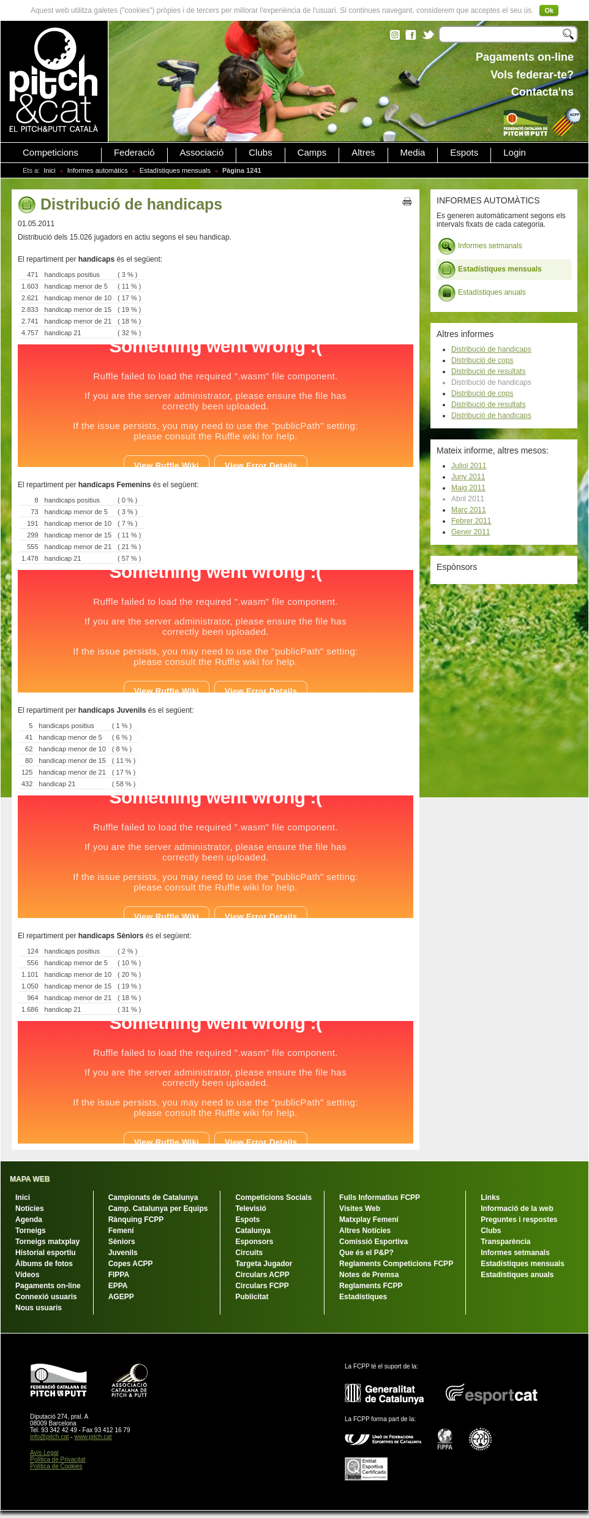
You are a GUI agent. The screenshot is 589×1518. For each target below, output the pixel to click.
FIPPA (118, 1274)
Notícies (29, 1208)
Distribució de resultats (488, 371)
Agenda (28, 1219)
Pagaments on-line (48, 1285)
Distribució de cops (482, 360)
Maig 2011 (468, 488)
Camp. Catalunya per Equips (158, 1208)
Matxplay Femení (369, 1219)
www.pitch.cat (92, 1436)
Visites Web (359, 1208)
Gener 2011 (470, 532)
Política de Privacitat (58, 1459)
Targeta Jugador (263, 1263)
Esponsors (254, 1241)
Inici (49, 170)
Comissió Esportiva (373, 1241)
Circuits (249, 1252)
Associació (202, 152)
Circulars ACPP (262, 1274)
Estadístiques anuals (482, 293)
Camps (312, 152)
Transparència (505, 1241)
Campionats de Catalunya (153, 1197)
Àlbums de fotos (44, 1263)
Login (514, 152)
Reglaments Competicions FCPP (396, 1263)
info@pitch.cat (49, 1436)
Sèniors (121, 1241)
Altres (363, 152)
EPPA (118, 1285)
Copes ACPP (130, 1263)
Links (490, 1197)
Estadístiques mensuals (175, 170)
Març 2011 (468, 510)
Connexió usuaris (46, 1296)
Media (413, 152)
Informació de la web (517, 1208)
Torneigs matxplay (47, 1241)
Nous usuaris (38, 1308)
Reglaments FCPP (370, 1285)
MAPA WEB (30, 1179)
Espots (464, 152)
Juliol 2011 (468, 465)
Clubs (260, 152)
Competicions (50, 152)
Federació (134, 152)
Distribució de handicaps (491, 349)
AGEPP (121, 1296)
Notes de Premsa (369, 1274)
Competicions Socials (273, 1197)
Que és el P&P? (366, 1252)
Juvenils (123, 1252)
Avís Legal (44, 1452)
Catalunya (252, 1230)
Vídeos (27, 1274)
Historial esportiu (45, 1252)
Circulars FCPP (261, 1285)
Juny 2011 (468, 476)
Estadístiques (363, 1296)
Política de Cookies (56, 1466)
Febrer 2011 (471, 521)
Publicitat (251, 1296)
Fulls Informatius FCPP (379, 1197)
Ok (548, 10)
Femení (121, 1230)
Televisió (250, 1208)
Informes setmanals (480, 246)
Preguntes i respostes (519, 1219)
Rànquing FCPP (136, 1219)
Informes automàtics (97, 170)
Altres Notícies (365, 1230)
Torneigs (30, 1230)
